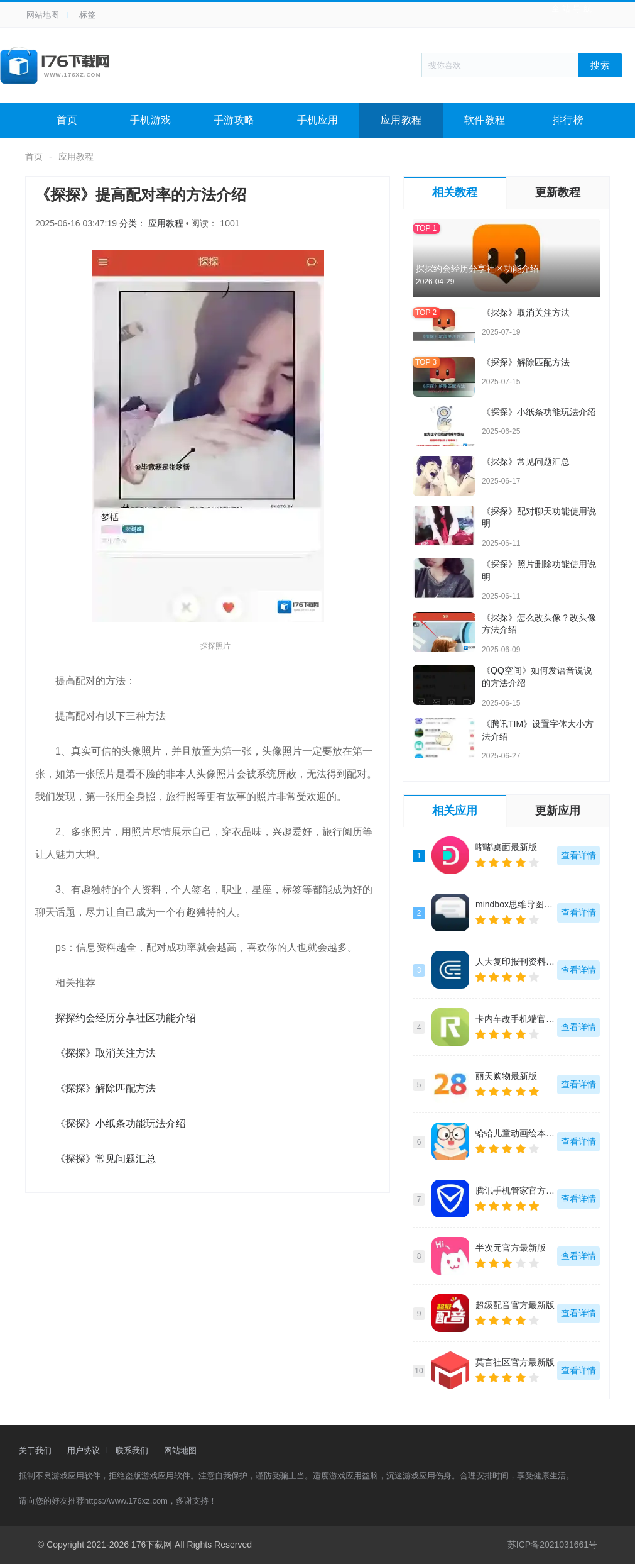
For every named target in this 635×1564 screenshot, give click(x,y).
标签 (87, 14)
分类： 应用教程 (152, 223)
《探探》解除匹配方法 (105, 1088)
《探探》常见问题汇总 (105, 1158)
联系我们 (132, 1450)
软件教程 (485, 119)
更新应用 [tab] (557, 810)
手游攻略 (234, 119)
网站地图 (42, 14)
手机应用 (318, 119)
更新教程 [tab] (557, 192)
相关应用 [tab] (454, 810)
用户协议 (83, 1450)
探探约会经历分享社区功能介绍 (125, 1017)
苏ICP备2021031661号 (552, 1544)
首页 (67, 119)
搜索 (600, 64)
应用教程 (401, 119)
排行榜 (568, 119)
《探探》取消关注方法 (105, 1053)
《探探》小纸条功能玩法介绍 (120, 1123)
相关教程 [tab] (454, 192)
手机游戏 (150, 119)
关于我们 (35, 1450)
